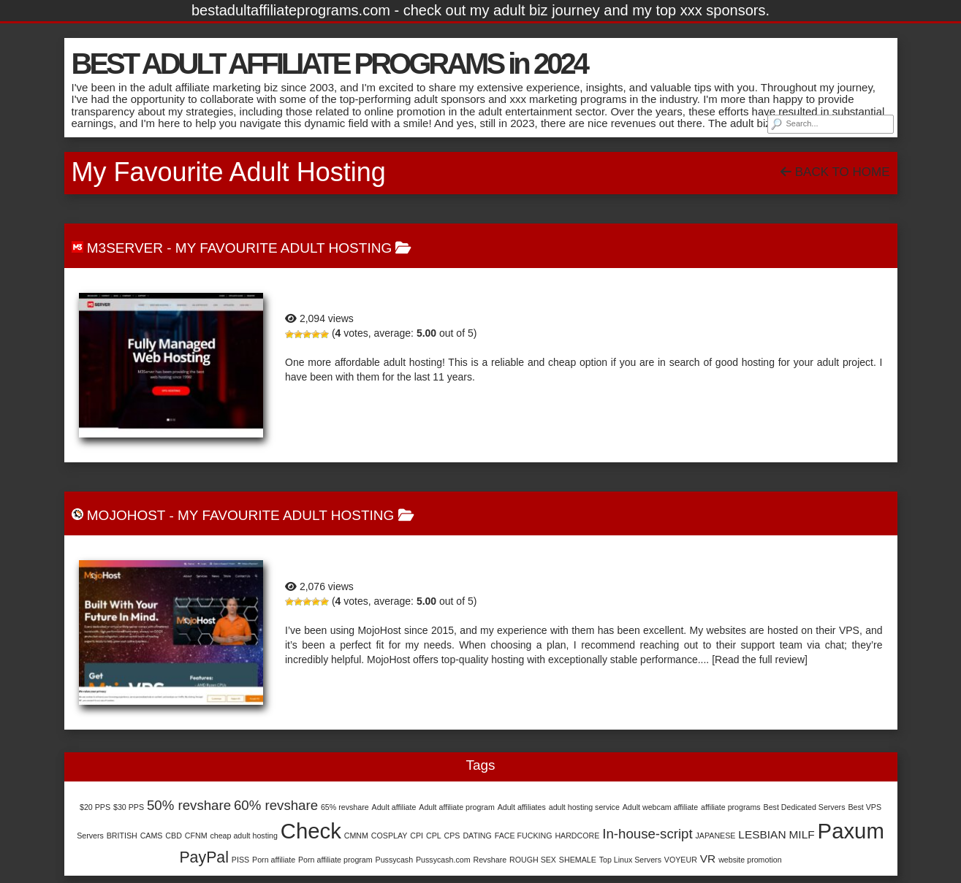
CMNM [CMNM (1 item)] (356, 835)
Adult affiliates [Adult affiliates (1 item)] (522, 807)
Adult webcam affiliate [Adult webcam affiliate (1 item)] (660, 807)
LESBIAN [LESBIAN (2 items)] (762, 834)
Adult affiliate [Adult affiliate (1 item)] (394, 807)
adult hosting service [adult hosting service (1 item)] (584, 807)
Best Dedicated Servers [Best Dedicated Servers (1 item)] (805, 807)
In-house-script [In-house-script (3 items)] (647, 833)
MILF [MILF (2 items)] (801, 834)
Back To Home (834, 172)
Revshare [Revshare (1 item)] (490, 859)
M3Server (125, 248)
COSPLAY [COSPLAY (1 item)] (389, 835)
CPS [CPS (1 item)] (452, 835)
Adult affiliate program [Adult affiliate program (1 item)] (456, 807)
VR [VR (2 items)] (707, 858)
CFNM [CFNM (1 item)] (196, 835)
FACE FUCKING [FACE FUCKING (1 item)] (523, 835)
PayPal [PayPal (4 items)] (204, 857)
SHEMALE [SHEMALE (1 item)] (577, 859)
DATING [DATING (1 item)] (477, 835)
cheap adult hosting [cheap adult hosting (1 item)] (243, 835)
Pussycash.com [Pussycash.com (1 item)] (443, 859)
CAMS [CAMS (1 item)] (151, 835)
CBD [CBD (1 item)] (173, 835)
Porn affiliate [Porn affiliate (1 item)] (273, 859)
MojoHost (126, 515)
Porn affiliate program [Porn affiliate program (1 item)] (335, 859)
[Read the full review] (760, 659)
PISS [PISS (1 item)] (240, 859)
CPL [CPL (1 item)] (433, 835)
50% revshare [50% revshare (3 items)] (189, 805)
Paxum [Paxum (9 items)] (851, 831)
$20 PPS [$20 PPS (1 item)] (95, 807)
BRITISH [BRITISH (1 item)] (122, 835)
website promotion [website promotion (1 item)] (749, 859)
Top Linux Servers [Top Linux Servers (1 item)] (630, 859)
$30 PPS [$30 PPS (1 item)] (128, 807)
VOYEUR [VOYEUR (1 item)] (680, 859)
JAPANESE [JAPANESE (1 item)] (716, 835)
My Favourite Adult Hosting (283, 248)
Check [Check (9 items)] (311, 831)
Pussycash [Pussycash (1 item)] (395, 859)
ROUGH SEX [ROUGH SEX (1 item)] (532, 859)
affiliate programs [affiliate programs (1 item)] (731, 807)
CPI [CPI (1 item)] (416, 835)
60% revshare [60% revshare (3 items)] (276, 805)
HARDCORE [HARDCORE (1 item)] (577, 835)
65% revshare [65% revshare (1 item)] (345, 807)
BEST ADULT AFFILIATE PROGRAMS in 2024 (329, 63)
